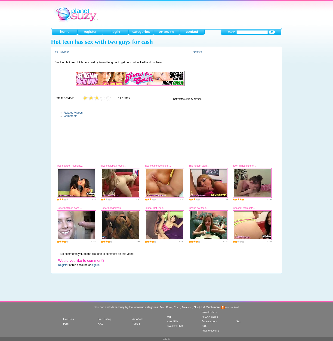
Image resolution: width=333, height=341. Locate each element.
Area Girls (172, 321)
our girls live (167, 31)
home (64, 31)
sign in (96, 265)
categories (141, 31)
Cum (176, 307)
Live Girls (68, 319)
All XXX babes (210, 316)
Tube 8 (136, 323)
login (115, 31)
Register (63, 265)
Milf (169, 316)
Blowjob (198, 307)
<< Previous (62, 52)
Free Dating (104, 319)
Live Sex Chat (175, 326)
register (90, 31)
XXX (100, 323)
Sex (162, 307)
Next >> (198, 52)
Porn (169, 307)
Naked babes (209, 312)
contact (192, 31)
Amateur (186, 307)
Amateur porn (209, 321)
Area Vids (137, 319)
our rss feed (230, 307)
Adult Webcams (210, 330)
